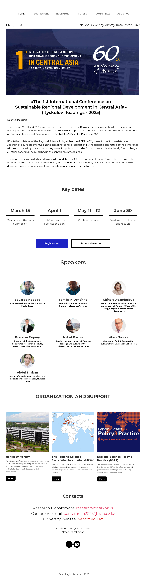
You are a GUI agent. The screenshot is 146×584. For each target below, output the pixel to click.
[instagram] (76, 544)
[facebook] (69, 544)
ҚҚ (14, 25)
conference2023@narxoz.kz (89, 513)
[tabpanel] (73, 99)
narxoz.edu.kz (90, 519)
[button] (90, 243)
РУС (20, 25)
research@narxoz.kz (94, 508)
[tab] (22, 15)
